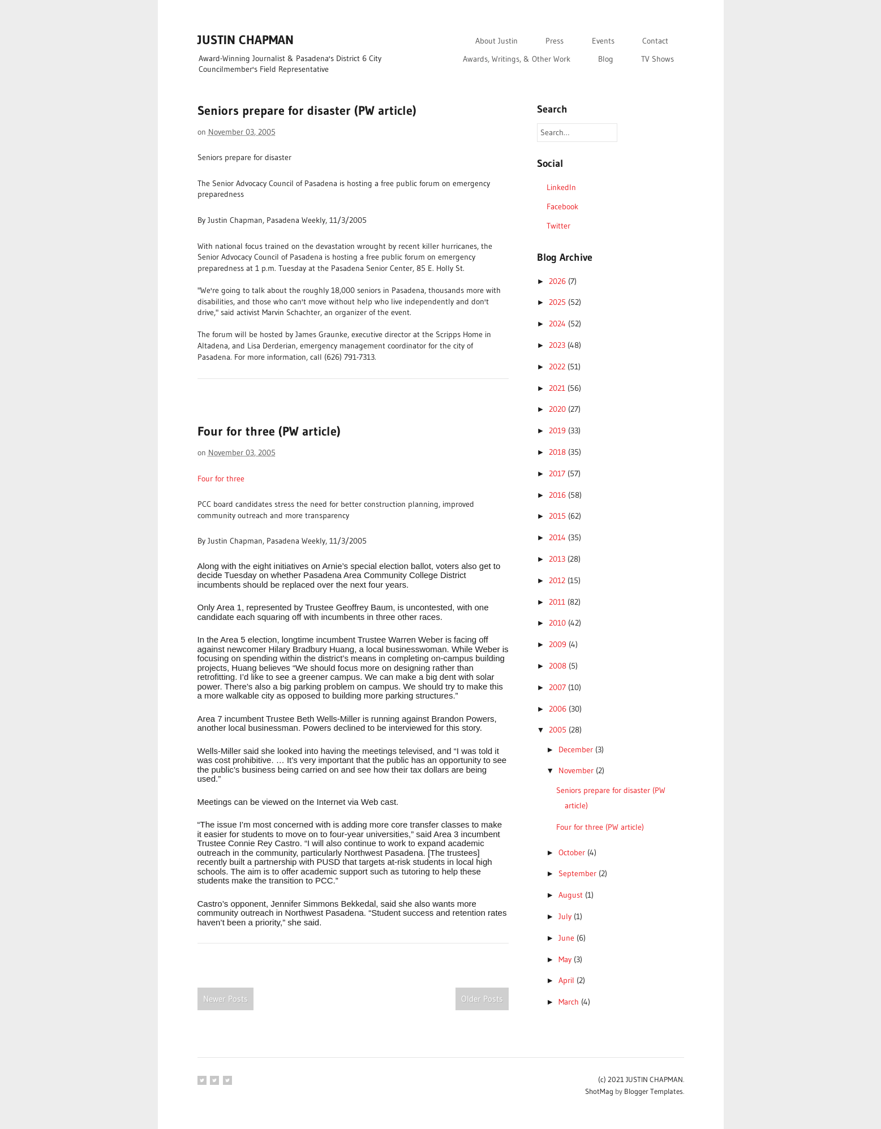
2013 (558, 559)
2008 (559, 666)
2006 (559, 709)
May (566, 959)
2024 (558, 323)
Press (554, 41)
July (566, 916)
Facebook (562, 206)
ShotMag (599, 1091)
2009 (559, 644)
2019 (558, 430)
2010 (558, 623)
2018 (558, 452)
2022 (558, 366)
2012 (558, 580)
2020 (558, 409)
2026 (558, 281)
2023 (558, 345)
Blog (605, 59)
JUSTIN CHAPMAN (245, 40)
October (572, 852)
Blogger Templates (653, 1091)
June (567, 938)
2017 (558, 473)
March (569, 1002)
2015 (558, 516)
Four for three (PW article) (269, 431)
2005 (559, 730)
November (577, 770)
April (567, 980)
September (578, 873)
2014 (558, 537)
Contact (655, 41)
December (576, 749)
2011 (558, 602)
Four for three (220, 478)
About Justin (496, 41)
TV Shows (657, 59)
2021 (558, 388)
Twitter (558, 226)
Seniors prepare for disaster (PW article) (306, 110)
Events (603, 41)
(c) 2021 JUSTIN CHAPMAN (640, 1079)
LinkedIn (561, 187)
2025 (558, 302)
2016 (558, 495)
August (571, 895)
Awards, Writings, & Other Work (516, 59)
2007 (558, 687)
